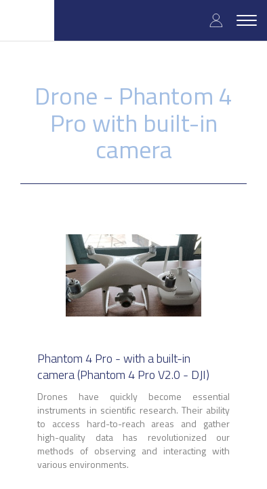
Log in (216, 20)
